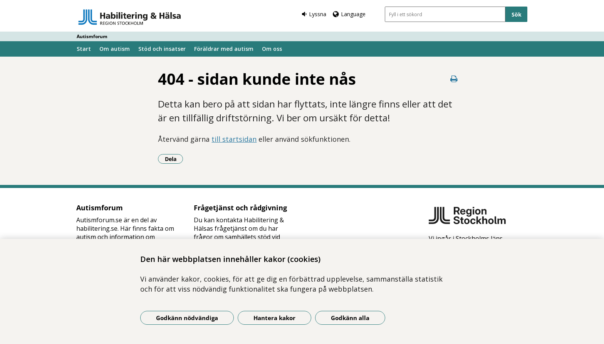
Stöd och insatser (162, 48)
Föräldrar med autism (223, 48)
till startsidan (234, 139)
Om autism (114, 48)
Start (84, 48)
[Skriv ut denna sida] (454, 79)
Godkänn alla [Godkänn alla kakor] (350, 318)
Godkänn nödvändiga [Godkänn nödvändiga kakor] (187, 318)
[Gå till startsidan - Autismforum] (130, 17)
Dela (174, 159)
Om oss (272, 48)
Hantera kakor (274, 318)
